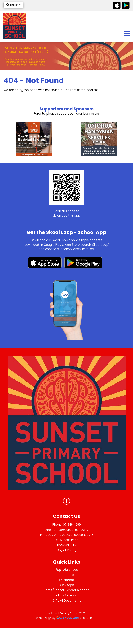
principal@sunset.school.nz (73, 535)
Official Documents (66, 600)
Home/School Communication (66, 590)
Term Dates (66, 575)
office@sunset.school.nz (71, 530)
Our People (66, 585)
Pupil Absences (66, 570)
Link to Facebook (66, 595)
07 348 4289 (72, 524)
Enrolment (66, 580)
